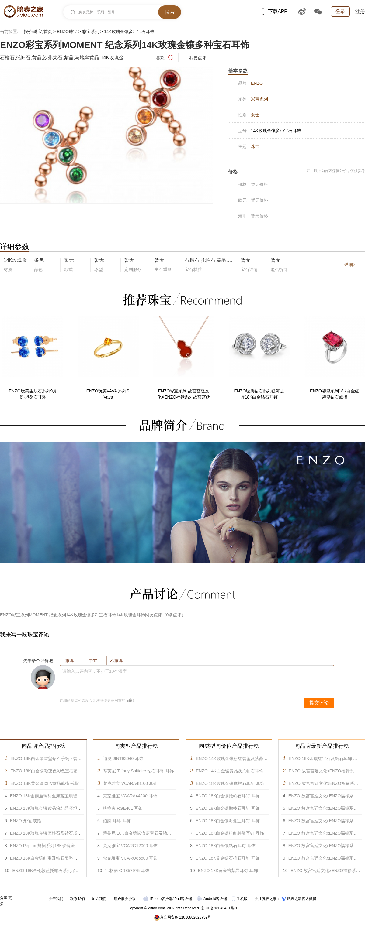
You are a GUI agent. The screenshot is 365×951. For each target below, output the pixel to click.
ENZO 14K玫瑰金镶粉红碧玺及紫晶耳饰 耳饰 (239, 758)
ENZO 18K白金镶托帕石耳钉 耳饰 (228, 795)
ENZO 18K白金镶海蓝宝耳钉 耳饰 (228, 820)
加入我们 (99, 899)
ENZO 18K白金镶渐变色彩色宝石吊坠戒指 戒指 (55, 770)
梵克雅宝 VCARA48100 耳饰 (130, 783)
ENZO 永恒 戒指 (25, 820)
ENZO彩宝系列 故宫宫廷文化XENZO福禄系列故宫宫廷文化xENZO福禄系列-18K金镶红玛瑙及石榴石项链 (183, 394)
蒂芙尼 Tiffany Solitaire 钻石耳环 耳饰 (138, 770)
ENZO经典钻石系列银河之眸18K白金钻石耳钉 (259, 393)
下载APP (274, 11)
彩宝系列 (90, 31)
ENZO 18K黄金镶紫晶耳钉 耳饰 (228, 870)
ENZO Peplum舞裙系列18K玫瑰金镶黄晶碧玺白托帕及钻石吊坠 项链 (75, 845)
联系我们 (77, 899)
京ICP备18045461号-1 (219, 908)
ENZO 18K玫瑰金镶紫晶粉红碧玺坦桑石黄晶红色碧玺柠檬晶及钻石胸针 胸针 (82, 808)
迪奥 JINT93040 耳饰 (123, 758)
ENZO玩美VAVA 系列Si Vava (108, 393)
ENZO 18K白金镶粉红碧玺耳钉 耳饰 (230, 833)
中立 (93, 660)
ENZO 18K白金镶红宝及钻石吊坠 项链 (46, 858)
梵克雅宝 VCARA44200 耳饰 (130, 795)
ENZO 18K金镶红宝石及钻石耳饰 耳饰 (325, 758)
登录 (340, 11)
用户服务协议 (125, 899)
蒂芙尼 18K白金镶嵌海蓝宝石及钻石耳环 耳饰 (146, 833)
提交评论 (319, 702)
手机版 (240, 899)
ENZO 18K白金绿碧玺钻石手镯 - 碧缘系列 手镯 (55, 758)
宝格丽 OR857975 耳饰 (127, 870)
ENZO (257, 83)
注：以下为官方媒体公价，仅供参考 (336, 171)
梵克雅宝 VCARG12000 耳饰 (130, 845)
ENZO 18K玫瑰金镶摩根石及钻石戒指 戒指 (51, 833)
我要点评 (197, 57)
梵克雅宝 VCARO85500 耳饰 (130, 858)
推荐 (69, 660)
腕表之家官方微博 (301, 899)
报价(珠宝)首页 (38, 31)
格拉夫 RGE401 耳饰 (123, 808)
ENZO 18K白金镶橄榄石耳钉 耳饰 (228, 808)
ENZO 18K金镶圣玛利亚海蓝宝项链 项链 (48, 795)
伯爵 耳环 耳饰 (117, 820)
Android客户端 (212, 899)
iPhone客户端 (157, 899)
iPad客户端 (183, 899)
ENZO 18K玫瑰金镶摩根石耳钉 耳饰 (230, 783)
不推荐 (116, 660)
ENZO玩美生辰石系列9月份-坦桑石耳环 (33, 393)
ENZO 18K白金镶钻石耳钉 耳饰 (226, 845)
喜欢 (160, 57)
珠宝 (255, 146)
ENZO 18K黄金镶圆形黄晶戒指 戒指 (44, 783)
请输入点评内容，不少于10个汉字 (94, 671)
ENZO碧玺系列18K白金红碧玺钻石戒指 (334, 393)
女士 (255, 114)
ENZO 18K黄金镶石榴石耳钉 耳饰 (228, 858)
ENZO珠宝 (67, 31)
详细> (349, 264)
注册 (360, 11)
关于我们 (56, 899)
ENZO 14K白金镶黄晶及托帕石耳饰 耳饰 (234, 770)
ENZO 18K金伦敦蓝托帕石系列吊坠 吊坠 (51, 870)
